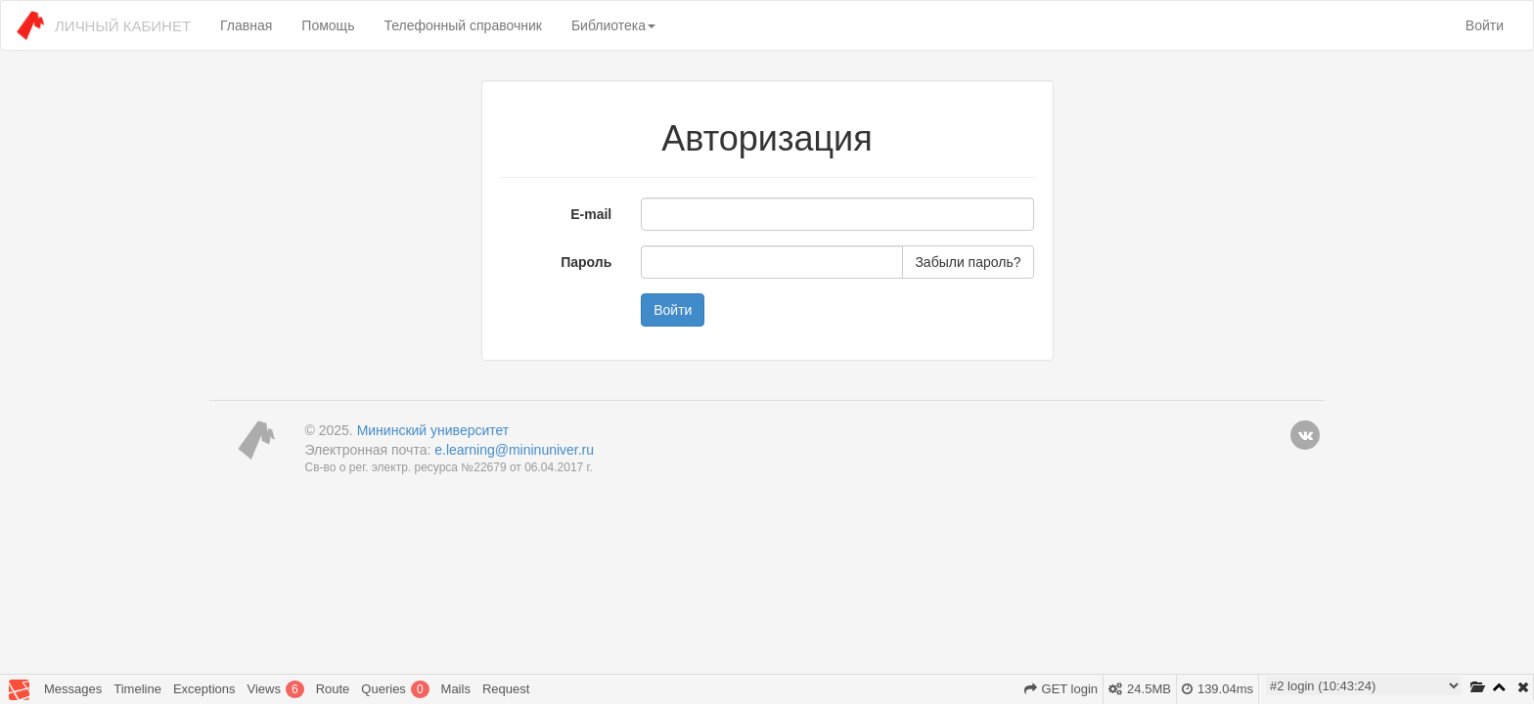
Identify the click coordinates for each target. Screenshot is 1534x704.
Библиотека (613, 25)
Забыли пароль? (967, 262)
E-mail (590, 214)
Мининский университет (433, 430)
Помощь (327, 25)
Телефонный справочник (462, 25)
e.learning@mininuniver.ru (514, 450)
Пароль (586, 262)
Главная (246, 25)
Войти (1485, 25)
